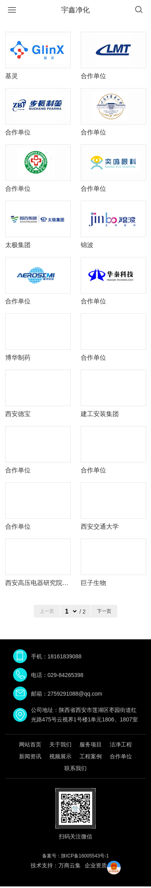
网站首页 (30, 744)
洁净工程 (121, 744)
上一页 (47, 611)
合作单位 (121, 756)
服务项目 (90, 744)
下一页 (104, 611)
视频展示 (60, 756)
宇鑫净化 (75, 10)
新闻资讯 (30, 756)
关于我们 (60, 744)
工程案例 (90, 756)
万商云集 (69, 865)
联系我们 (75, 768)
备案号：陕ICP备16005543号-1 (75, 856)
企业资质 (96, 865)
